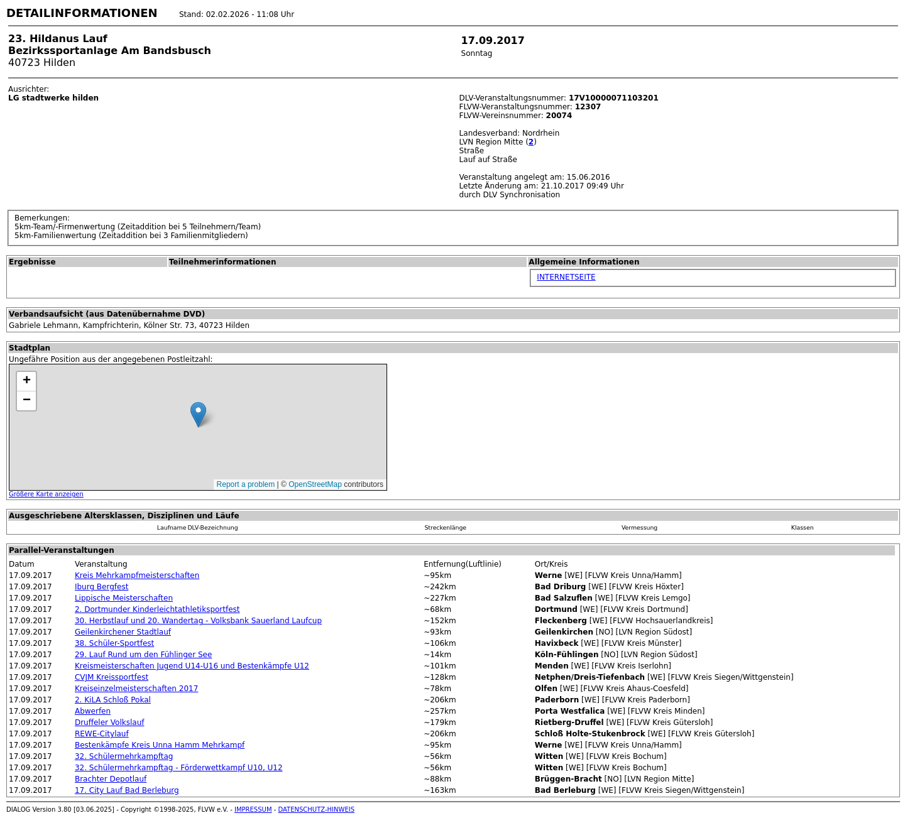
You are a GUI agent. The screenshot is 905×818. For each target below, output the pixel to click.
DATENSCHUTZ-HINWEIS (316, 809)
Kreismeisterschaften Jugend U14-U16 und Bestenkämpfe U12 (192, 666)
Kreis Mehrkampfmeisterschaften (137, 575)
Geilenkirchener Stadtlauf (123, 632)
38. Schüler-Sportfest (114, 643)
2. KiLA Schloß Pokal (113, 699)
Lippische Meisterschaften (124, 598)
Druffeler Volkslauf (110, 722)
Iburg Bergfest (101, 586)
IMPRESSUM (253, 809)
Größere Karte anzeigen (46, 494)
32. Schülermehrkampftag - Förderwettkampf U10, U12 (179, 767)
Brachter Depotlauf (110, 779)
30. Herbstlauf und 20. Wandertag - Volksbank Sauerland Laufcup (198, 620)
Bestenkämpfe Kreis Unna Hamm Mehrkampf (159, 745)
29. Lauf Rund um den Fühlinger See (143, 654)
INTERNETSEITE (566, 277)
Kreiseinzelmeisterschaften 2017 (136, 688)
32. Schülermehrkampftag (124, 756)
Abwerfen (93, 711)
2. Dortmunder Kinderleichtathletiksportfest (157, 609)
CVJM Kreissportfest (111, 677)
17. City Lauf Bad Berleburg (127, 790)
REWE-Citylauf (102, 733)
